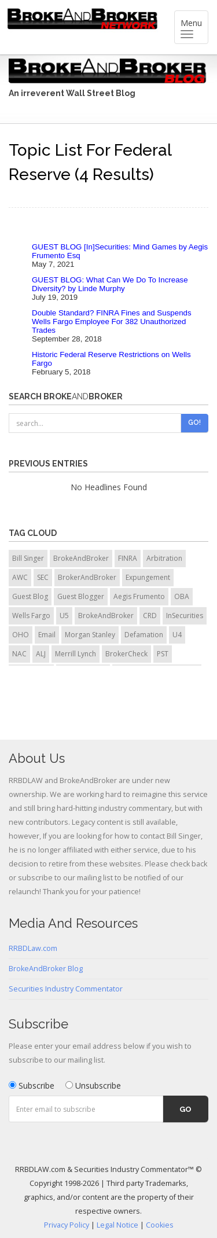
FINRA (127, 558)
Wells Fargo (31, 615)
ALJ (41, 654)
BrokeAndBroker (81, 558)
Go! (194, 422)
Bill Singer (28, 558)
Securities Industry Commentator (66, 989)
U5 (64, 615)
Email (47, 635)
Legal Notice (117, 1225)
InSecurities (184, 615)
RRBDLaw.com (33, 948)
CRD (150, 615)
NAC (19, 654)
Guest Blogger (80, 596)
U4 (177, 635)
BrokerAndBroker (87, 577)
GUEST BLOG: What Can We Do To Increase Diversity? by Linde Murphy (110, 284)
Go (185, 1109)
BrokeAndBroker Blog (46, 968)
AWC (20, 577)
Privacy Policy (66, 1225)
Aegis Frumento (139, 596)
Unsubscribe (93, 1085)
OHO (20, 635)
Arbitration (164, 558)
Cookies (160, 1225)
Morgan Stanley (90, 635)
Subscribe (31, 1085)
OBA (181, 596)
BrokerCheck (126, 654)
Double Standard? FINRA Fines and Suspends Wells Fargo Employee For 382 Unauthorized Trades (112, 321)
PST (162, 654)
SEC (43, 577)
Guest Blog (30, 596)
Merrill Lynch (75, 654)
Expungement (148, 577)
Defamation (143, 635)
